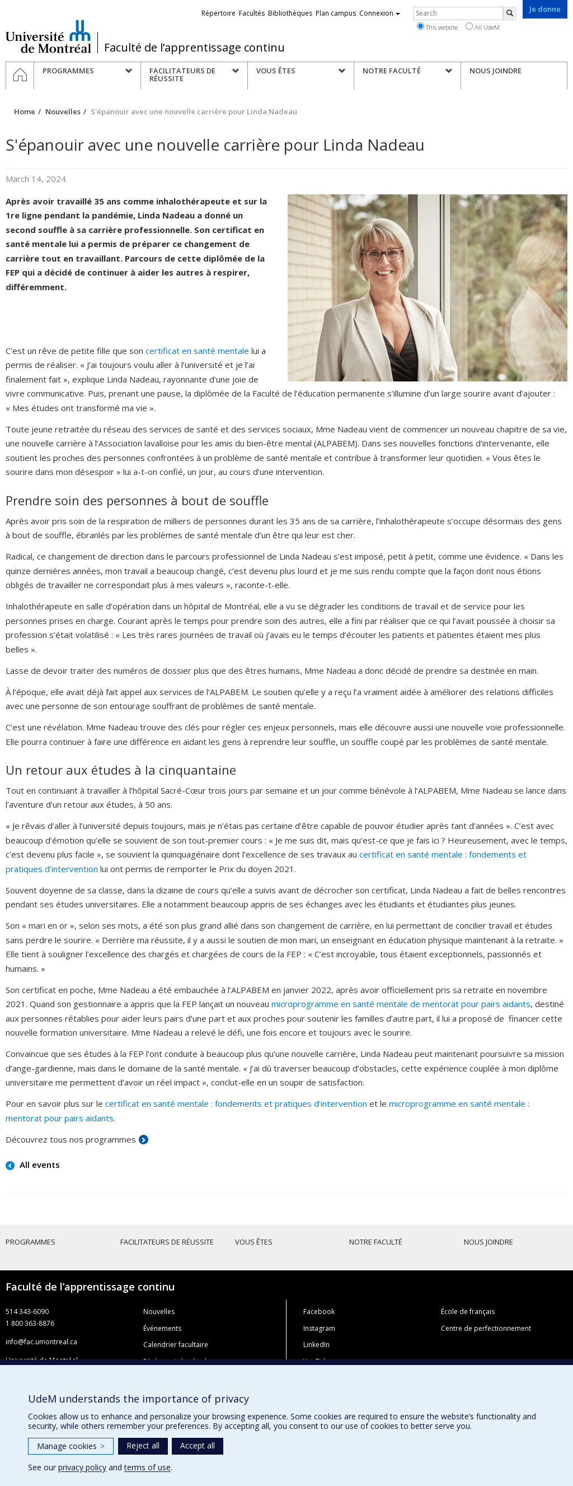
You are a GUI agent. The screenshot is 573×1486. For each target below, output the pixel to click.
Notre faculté (375, 1242)
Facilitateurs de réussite (167, 1242)
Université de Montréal (48, 36)
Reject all (142, 1445)
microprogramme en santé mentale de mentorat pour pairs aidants (400, 1003)
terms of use (147, 1467)
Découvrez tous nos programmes (71, 1139)
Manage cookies (71, 1446)
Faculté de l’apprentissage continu (194, 47)
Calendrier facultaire (175, 1344)
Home (24, 111)
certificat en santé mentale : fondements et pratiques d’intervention (236, 1103)
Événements (162, 1328)
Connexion (379, 13)
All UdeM (483, 26)
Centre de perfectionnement (486, 1328)
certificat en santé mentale (197, 350)
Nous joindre (488, 1242)
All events (38, 1164)
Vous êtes (254, 1242)
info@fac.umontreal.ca (41, 1342)
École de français (468, 1311)
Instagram (319, 1328)
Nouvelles (63, 111)
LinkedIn (316, 1344)
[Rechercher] (509, 13)
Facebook (319, 1311)
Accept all (197, 1445)
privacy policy (82, 1467)
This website (437, 26)
